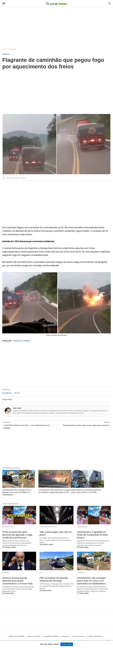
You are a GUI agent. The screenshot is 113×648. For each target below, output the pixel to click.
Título (4, 49)
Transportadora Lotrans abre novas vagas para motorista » (86, 425)
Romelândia (6, 393)
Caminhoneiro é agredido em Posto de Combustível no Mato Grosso (92, 535)
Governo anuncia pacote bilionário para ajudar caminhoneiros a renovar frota (17, 581)
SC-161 (17, 393)
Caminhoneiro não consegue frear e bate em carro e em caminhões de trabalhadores (16, 492)
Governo (5, 572)
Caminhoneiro (7, 526)
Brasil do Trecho (22, 340)
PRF (41, 572)
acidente (13, 49)
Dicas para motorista (48, 526)
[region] (56, 26)
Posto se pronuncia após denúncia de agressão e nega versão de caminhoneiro (17, 535)
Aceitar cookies (67, 644)
